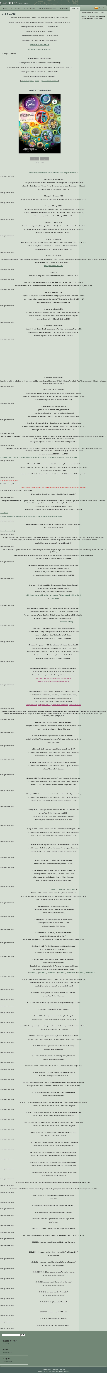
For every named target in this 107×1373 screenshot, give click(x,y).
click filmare (4, 513)
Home (5, 8)
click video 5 (71, 973)
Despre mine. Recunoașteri (47, 8)
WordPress (62, 1369)
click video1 (54, 889)
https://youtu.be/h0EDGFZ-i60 (53, 266)
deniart (67, 1371)
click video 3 (72, 889)
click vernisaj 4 (53, 598)
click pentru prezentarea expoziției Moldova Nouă (53, 681)
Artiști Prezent (15, 8)
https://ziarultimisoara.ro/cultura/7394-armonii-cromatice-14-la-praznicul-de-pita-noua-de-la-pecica (31, 516)
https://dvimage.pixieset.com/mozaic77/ (39, 49)
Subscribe (102, 8)
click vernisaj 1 (54, 595)
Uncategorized (7, 1361)
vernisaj (37, 81)
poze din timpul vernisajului (49, 81)
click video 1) (33, 973)
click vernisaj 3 (76, 595)
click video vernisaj (67, 622)
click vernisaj (44, 595)
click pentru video (31, 705)
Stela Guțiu (74, 8)
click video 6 (81, 973)
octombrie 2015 (7, 1352)
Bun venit (6, 1343)
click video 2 (63, 889)
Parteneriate (64, 8)
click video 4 (62, 973)
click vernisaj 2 (65, 595)
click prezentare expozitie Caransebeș (59, 678)
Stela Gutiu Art (8, 2)
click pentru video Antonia (60, 705)
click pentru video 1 (44, 705)
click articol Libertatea (7, 531)
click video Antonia (75, 705)
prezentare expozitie (27, 81)
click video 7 (90, 973)
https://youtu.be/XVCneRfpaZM (39, 45)
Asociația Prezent (29, 8)
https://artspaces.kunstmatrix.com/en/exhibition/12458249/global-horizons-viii (53, 173)
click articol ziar (40, 678)
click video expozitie (32, 595)
